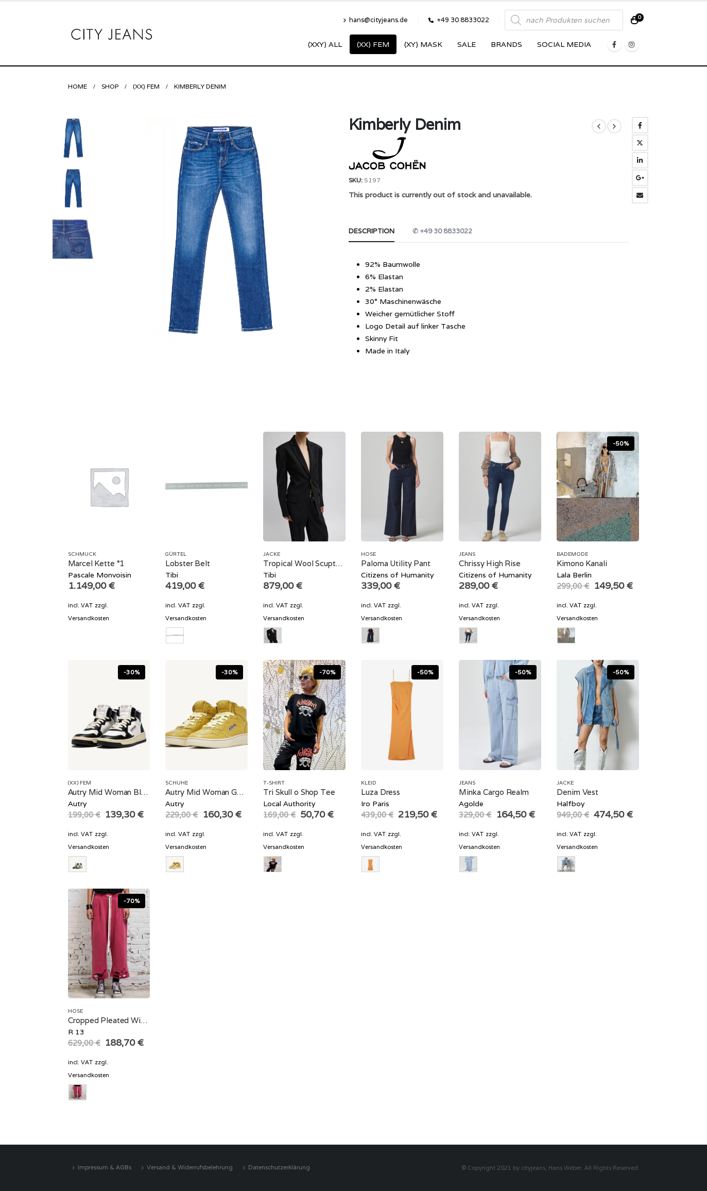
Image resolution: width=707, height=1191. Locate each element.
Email (640, 195)
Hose (368, 554)
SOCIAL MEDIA (564, 44)
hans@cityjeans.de (375, 19)
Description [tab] (371, 231)
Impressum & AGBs (104, 1167)
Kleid (368, 782)
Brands (506, 44)
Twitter (640, 142)
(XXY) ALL (325, 44)
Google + (640, 177)
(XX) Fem (373, 44)
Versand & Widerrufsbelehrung (190, 1167)
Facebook (640, 125)
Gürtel (175, 554)
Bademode (572, 554)
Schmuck (82, 554)
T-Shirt (274, 782)
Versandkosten (88, 618)
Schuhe (176, 782)
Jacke (271, 554)
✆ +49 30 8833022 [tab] (442, 231)
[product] (109, 486)
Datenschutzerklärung (279, 1167)
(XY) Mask (423, 44)
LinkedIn (640, 160)
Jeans (467, 554)
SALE (466, 44)
